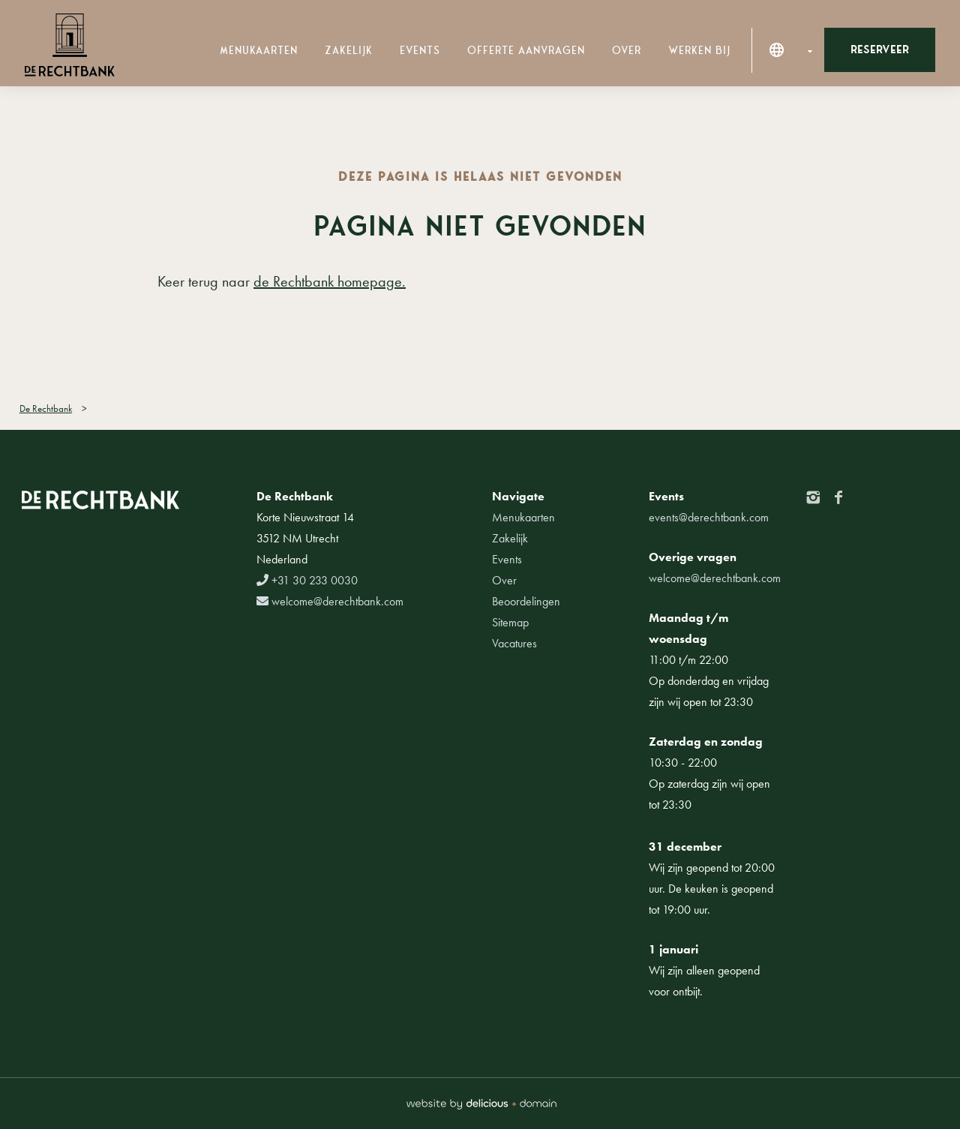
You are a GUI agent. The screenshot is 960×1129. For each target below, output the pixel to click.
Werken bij (699, 50)
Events (420, 50)
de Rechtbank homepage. (330, 281)
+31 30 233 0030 (307, 580)
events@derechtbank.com (709, 517)
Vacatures (514, 643)
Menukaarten (259, 50)
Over (626, 50)
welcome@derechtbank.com (330, 601)
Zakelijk (349, 50)
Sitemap (510, 622)
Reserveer (879, 49)
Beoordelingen (526, 601)
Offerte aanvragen (526, 50)
